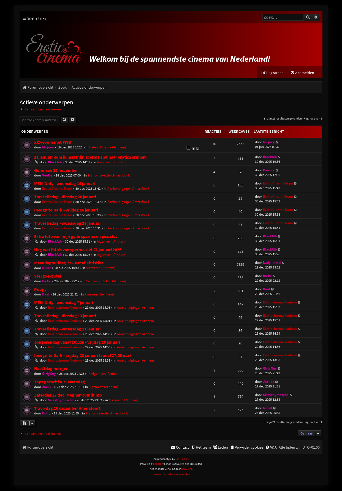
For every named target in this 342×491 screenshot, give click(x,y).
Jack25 (47, 386)
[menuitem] (302, 73)
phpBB (158, 464)
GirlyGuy (49, 373)
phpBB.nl (186, 469)
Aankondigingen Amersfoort (128, 188)
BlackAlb (55, 162)
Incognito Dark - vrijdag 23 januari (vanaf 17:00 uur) (82, 355)
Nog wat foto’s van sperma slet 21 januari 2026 (77, 249)
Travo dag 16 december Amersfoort (67, 408)
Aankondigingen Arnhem (135, 307)
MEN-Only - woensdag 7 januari (63, 302)
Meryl (267, 408)
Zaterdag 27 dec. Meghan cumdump (68, 395)
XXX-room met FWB (52, 142)
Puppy (40, 289)
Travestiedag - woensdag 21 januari (67, 329)
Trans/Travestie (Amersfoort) (109, 175)
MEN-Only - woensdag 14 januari (64, 183)
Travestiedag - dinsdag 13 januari (65, 315)
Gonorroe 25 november (56, 170)
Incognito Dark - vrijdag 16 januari (66, 210)
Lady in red (272, 262)
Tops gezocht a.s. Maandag (59, 381)
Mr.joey (48, 147)
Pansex (269, 170)
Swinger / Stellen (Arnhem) (106, 281)
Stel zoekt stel (47, 276)
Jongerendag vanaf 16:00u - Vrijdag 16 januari (77, 342)
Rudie (46, 267)
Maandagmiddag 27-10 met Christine (69, 262)
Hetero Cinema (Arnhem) (107, 147)
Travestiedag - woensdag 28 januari (67, 223)
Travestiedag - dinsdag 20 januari (65, 196)
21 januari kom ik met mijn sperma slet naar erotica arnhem (90, 157)
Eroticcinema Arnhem (65, 307)
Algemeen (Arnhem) (111, 162)
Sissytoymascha (61, 400)
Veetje (47, 175)
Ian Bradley (182, 459)
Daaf (45, 294)
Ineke (46, 281)
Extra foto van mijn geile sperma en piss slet (75, 236)
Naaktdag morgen (51, 368)
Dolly (46, 413)
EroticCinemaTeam (57, 188)
